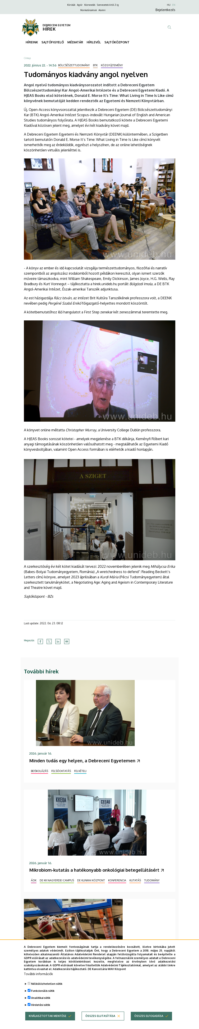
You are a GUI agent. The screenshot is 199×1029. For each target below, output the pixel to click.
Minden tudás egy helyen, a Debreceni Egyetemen (82, 760)
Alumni (102, 10)
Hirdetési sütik (40, 1012)
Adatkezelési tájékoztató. (70, 976)
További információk (38, 981)
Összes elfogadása (148, 1023)
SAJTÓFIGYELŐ (52, 42)
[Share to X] (49, 641)
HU (168, 5)
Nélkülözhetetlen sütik (46, 991)
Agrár (79, 5)
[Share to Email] (66, 641)
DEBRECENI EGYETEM (56, 25)
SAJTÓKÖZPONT (116, 42)
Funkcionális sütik (42, 998)
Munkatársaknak (88, 10)
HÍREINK (32, 42)
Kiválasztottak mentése (47, 1023)
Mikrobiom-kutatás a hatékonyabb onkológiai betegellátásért (94, 870)
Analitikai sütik (40, 1005)
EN (173, 5)
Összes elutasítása (100, 1023)
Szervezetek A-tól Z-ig (108, 5)
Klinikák (71, 5)
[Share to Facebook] (40, 641)
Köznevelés (89, 5)
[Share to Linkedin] (58, 641)
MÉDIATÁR (75, 42)
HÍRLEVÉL (94, 42)
